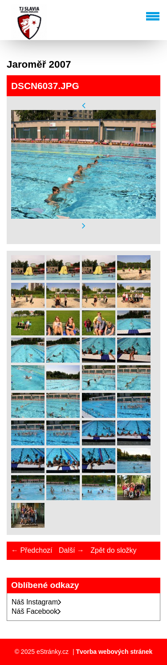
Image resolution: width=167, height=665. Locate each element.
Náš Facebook (36, 611)
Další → (71, 550)
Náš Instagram (36, 602)
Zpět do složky (113, 550)
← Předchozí (31, 550)
